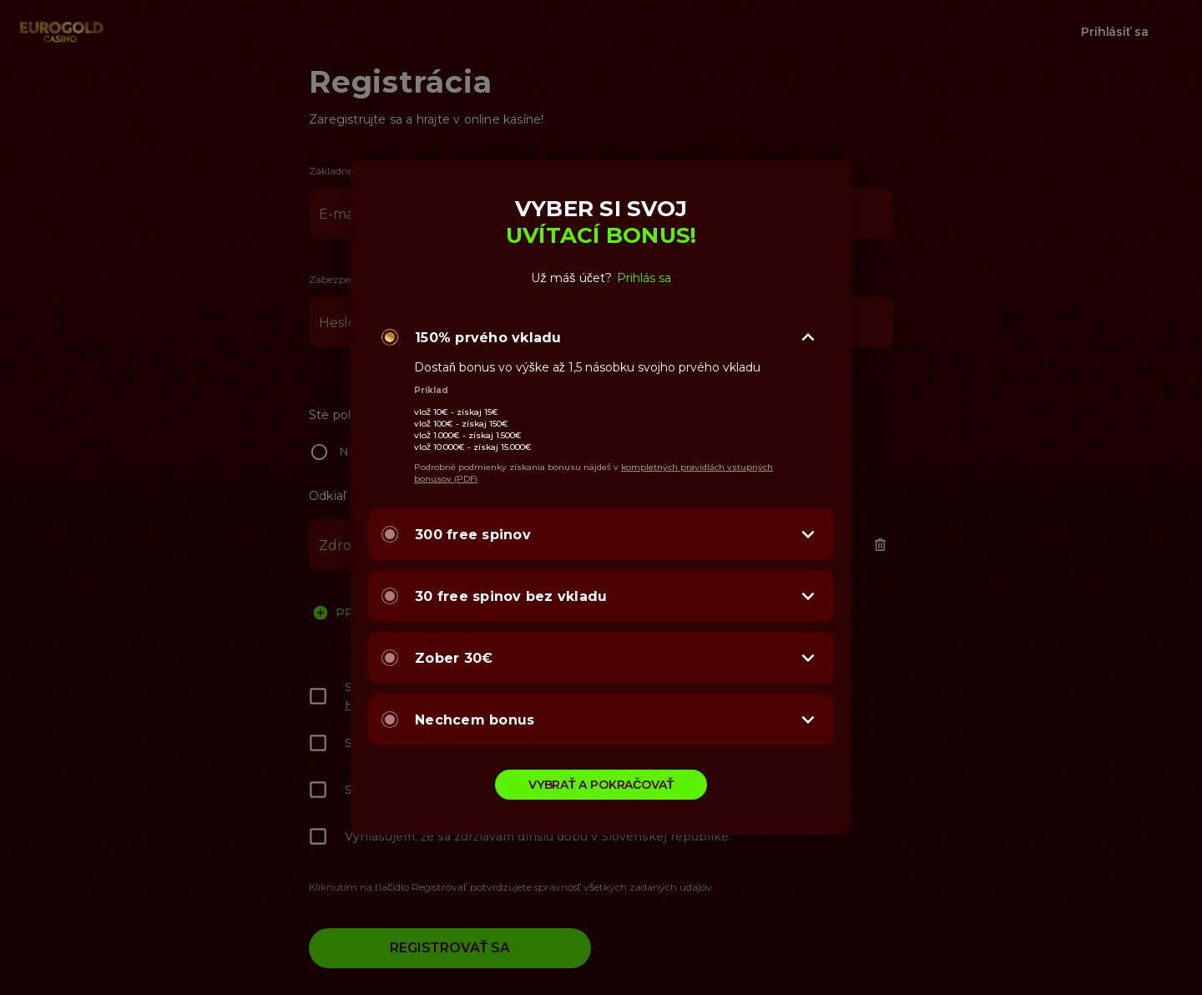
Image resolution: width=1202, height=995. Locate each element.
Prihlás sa (644, 278)
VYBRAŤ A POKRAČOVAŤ (601, 784)
